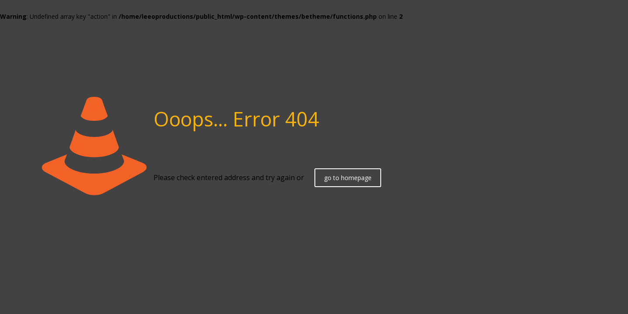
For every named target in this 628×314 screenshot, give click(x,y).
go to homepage (348, 178)
